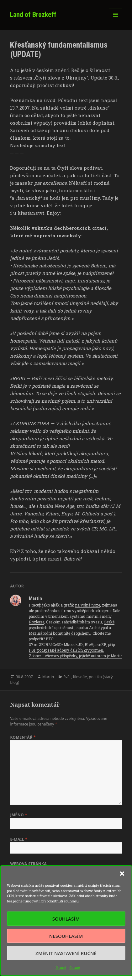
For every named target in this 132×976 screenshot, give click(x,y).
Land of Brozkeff (33, 14)
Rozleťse (36, 621)
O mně (60, 967)
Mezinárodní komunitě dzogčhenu (60, 633)
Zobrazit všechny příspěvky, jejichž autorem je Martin (76, 655)
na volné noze (87, 604)
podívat (93, 168)
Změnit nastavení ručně (66, 953)
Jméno (18, 815)
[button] (122, 873)
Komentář (23, 737)
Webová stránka (28, 863)
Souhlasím (66, 919)
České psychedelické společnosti (71, 624)
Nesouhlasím (66, 936)
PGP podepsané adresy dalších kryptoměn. (66, 650)
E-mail (18, 839)
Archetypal (98, 627)
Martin (48, 676)
